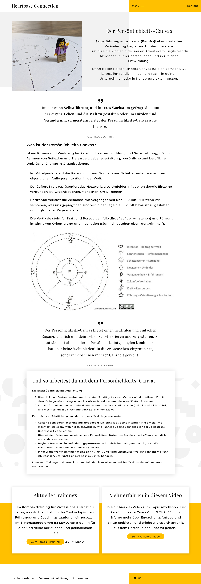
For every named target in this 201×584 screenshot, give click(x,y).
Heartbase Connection (35, 6)
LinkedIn (140, 578)
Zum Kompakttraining (45, 541)
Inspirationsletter (23, 578)
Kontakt (192, 5)
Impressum (80, 578)
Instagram (134, 578)
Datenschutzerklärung (54, 578)
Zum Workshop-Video (146, 536)
